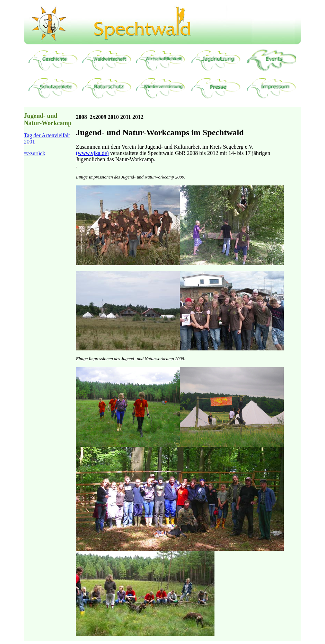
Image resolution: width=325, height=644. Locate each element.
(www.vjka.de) (92, 153)
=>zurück (34, 153)
